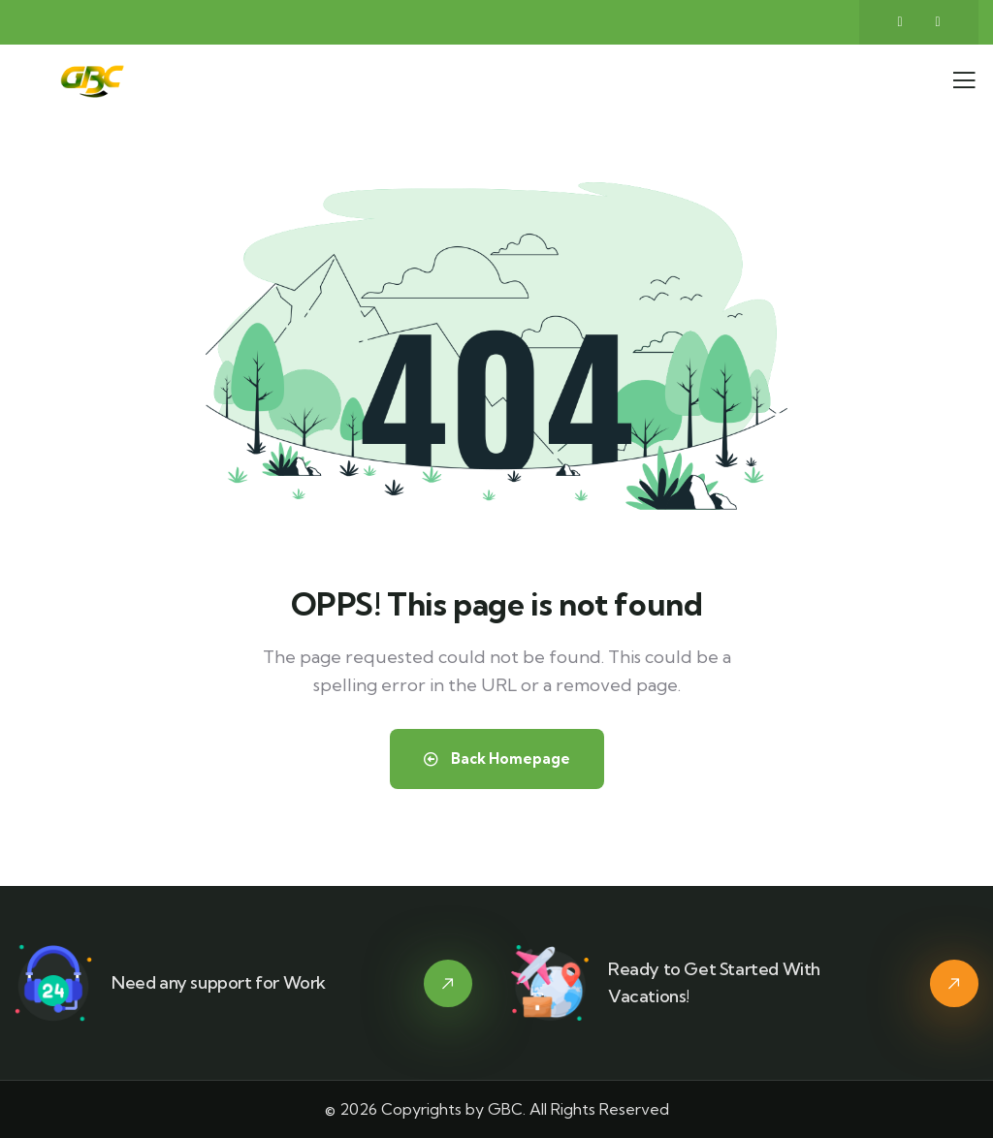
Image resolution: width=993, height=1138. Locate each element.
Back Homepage (497, 758)
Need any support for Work (219, 982)
